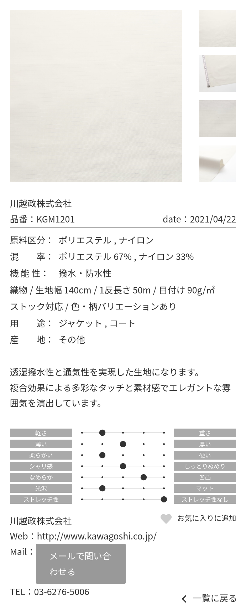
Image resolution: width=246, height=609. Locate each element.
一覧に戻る (215, 597)
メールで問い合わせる (80, 563)
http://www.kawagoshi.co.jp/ (96, 535)
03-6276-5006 (61, 591)
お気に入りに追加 (206, 517)
